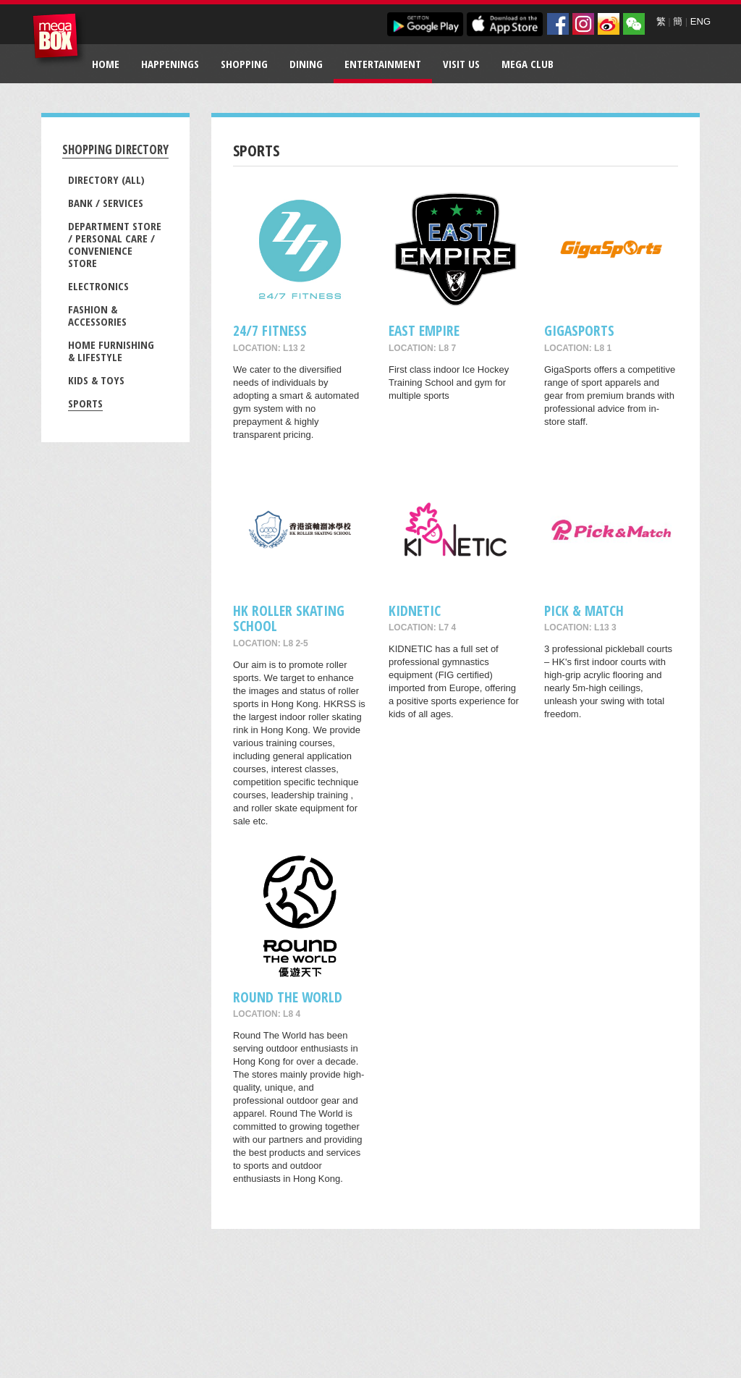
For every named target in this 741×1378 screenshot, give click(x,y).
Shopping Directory (115, 149)
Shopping (244, 63)
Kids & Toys (96, 380)
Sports (85, 403)
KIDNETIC (415, 610)
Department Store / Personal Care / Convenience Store (114, 244)
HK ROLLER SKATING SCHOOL (288, 618)
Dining (306, 63)
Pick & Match (584, 610)
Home (105, 63)
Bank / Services (105, 202)
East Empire (424, 330)
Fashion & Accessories (97, 315)
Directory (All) (106, 179)
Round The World (287, 997)
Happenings (170, 63)
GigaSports (579, 330)
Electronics (98, 286)
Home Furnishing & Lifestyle (111, 350)
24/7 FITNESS (270, 330)
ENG (700, 21)
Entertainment (382, 63)
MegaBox (59, 39)
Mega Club (527, 63)
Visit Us (461, 63)
